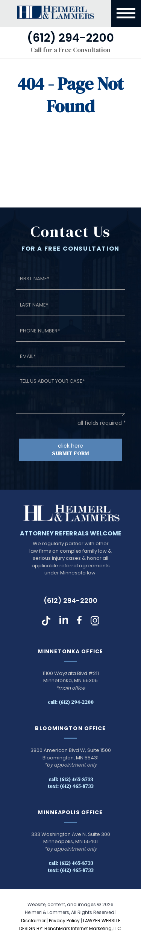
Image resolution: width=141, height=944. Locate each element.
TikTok (46, 620)
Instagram (95, 620)
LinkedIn (63, 620)
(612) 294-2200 (70, 600)
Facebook (79, 620)
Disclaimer (33, 920)
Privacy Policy (64, 920)
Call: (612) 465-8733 (71, 779)
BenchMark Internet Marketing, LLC (82, 928)
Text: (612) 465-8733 (70, 786)
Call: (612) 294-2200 (71, 702)
